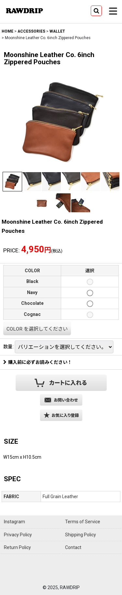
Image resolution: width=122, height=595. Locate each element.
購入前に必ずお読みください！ (37, 362)
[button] (96, 11)
